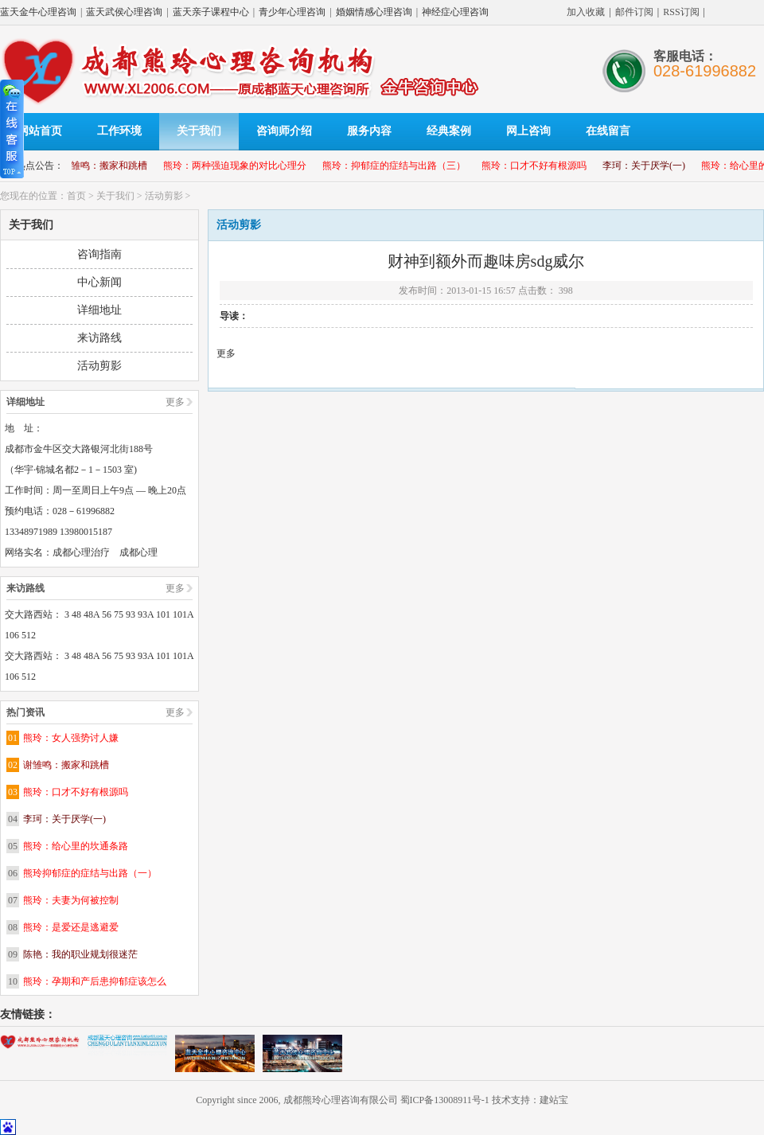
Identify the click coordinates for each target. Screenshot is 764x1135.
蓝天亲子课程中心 (211, 12)
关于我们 (199, 131)
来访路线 (99, 338)
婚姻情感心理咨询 (374, 12)
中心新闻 (99, 282)
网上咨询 (528, 131)
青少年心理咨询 (292, 12)
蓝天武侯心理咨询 (124, 12)
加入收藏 (586, 12)
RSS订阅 (681, 12)
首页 (76, 195)
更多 (175, 402)
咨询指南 (99, 254)
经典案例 (449, 131)
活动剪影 (164, 195)
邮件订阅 (634, 12)
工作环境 (119, 131)
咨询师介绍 (284, 131)
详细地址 (99, 310)
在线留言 (608, 131)
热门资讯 (25, 712)
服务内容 (369, 131)
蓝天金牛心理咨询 (38, 12)
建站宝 (554, 1100)
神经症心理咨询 (455, 12)
